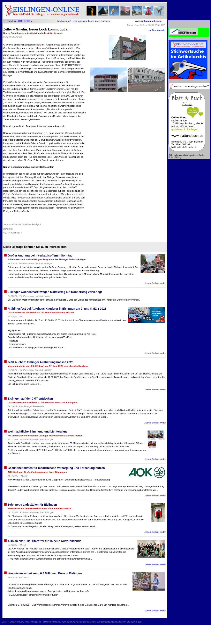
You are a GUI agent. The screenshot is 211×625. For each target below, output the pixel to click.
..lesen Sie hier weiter (155, 283)
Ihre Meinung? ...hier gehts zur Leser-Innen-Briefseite (83, 21)
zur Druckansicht (156, 30)
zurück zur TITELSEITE (18, 21)
